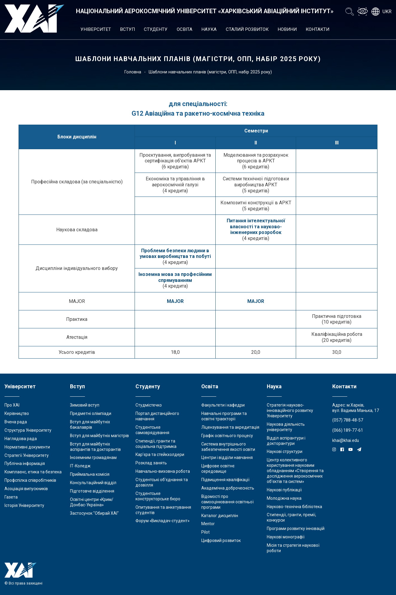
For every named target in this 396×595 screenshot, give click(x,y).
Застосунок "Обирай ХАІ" (94, 513)
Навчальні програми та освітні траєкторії (224, 416)
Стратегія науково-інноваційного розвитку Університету (290, 410)
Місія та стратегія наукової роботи (293, 548)
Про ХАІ (11, 405)
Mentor (208, 523)
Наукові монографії (285, 536)
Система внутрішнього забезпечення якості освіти (228, 447)
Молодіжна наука (284, 498)
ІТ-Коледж (80, 465)
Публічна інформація (24, 463)
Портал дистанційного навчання (157, 416)
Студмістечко (148, 405)
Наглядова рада (20, 438)
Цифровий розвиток (221, 540)
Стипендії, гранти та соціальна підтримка (155, 444)
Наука (209, 29)
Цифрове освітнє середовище (217, 468)
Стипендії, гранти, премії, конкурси (291, 517)
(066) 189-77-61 (347, 430)
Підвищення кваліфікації (225, 479)
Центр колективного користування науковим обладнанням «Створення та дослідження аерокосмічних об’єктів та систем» (295, 470)
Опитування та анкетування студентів (163, 510)
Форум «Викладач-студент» (162, 520)
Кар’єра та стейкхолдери (159, 454)
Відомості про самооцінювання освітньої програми (227, 502)
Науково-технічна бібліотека (294, 506)
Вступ (127, 29)
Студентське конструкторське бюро (157, 496)
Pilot (205, 532)
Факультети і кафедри (223, 405)
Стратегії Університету (26, 455)
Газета (11, 497)
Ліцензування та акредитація (230, 427)
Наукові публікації (284, 489)
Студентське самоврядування (152, 430)
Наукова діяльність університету (286, 427)
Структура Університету (27, 430)
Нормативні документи (27, 447)
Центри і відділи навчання (227, 457)
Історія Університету (24, 505)
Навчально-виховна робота (162, 471)
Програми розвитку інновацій (296, 528)
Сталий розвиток (247, 29)
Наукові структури (284, 451)
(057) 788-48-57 (347, 420)
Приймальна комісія (89, 474)
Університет (95, 29)
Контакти (317, 29)
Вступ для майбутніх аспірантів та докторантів (95, 447)
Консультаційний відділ (93, 482)
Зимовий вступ (84, 405)
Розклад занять (151, 462)
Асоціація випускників (26, 488)
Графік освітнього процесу (227, 435)
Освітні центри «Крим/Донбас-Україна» (91, 502)
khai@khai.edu (345, 440)
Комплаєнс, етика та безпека (33, 471)
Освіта (184, 29)
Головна (132, 72)
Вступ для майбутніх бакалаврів (90, 424)
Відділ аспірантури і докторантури (286, 441)
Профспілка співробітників (30, 480)
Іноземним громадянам (93, 457)
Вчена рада (15, 421)
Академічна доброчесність (227, 488)
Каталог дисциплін (219, 515)
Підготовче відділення (92, 491)
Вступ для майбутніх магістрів (99, 435)
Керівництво (16, 413)
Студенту (155, 29)
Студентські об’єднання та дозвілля (161, 482)
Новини (287, 29)
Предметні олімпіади (90, 413)
